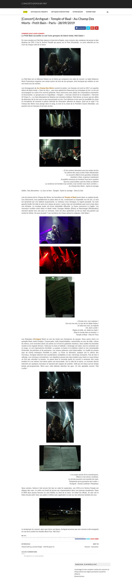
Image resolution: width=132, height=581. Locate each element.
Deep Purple (92, 96)
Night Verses (92, 132)
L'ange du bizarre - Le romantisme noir (101, 254)
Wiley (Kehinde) (93, 355)
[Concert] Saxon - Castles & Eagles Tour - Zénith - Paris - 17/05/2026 (109, 61)
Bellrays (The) (93, 83)
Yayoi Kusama (93, 357)
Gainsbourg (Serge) (94, 223)
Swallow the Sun (93, 150)
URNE (90, 154)
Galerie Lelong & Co (95, 227)
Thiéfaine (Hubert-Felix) (96, 152)
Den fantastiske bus (95, 209)
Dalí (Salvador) (93, 205)
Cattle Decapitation (95, 89)
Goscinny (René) (93, 234)
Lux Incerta (91, 114)
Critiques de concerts (25, 15)
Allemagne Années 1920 (96, 171)
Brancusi (91, 191)
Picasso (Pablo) (93, 329)
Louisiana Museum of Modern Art (99, 258)
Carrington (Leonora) (95, 199)
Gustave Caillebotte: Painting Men (100, 238)
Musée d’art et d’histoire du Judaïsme (101, 313)
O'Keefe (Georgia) (94, 317)
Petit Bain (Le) (39, 553)
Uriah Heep (92, 158)
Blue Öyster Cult (93, 87)
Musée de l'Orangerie (95, 303)
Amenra (90, 81)
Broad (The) (92, 193)
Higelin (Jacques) (94, 102)
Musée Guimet (93, 294)
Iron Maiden (92, 106)
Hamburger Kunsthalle (96, 240)
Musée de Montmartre (96, 300)
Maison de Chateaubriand (97, 268)
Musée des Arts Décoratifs (97, 305)
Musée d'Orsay (93, 298)
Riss (89, 333)
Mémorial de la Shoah (95, 315)
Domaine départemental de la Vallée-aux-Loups (104, 213)
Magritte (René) (93, 264)
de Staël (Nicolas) (94, 365)
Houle (90, 104)
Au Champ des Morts (27, 553)
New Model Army (94, 130)
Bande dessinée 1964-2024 (97, 185)
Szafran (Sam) (92, 343)
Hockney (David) (94, 248)
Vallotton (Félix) (93, 347)
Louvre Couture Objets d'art (97, 260)
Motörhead (92, 128)
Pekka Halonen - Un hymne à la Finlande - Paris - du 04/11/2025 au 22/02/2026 (106, 326)
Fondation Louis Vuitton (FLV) (98, 221)
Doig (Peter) (92, 211)
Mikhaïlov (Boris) (94, 284)
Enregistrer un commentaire (20, 571)
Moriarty (91, 126)
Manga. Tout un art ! (95, 276)
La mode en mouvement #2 (97, 256)
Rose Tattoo (92, 142)
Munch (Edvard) (93, 290)
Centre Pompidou (94, 201)
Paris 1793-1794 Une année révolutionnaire (103, 323)
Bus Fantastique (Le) (95, 195)
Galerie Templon (93, 228)
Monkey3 (91, 120)
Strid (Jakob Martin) (95, 341)
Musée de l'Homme (94, 302)
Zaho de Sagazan (94, 160)
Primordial (91, 140)
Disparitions (77, 15)
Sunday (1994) (93, 148)
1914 (89, 77)
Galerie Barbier (93, 225)
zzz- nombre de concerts (63, 553)
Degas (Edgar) (93, 207)
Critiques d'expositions (47, 15)
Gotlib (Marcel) (93, 236)
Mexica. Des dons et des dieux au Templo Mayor (105, 280)
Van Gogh (91, 349)
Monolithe (91, 124)
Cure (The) (91, 93)
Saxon (90, 146)
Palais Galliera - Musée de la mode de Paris (103, 319)
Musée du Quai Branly (95, 311)
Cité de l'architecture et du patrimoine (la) (102, 203)
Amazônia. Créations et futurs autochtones (103, 173)
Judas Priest (92, 108)
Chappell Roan (93, 91)
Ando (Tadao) (92, 175)
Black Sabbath (93, 85)
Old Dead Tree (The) (95, 134)
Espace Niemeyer (94, 217)
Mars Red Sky (92, 116)
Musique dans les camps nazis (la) (99, 292)
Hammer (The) (93, 242)
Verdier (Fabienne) (94, 351)
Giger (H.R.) (92, 232)
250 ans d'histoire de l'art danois (99, 169)
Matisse (90, 278)
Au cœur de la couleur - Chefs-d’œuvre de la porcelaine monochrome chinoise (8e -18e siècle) (105, 180)
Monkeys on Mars (94, 122)
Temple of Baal (49, 553)
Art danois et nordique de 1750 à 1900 (101, 177)
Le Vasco (91, 112)
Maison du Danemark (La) (97, 270)
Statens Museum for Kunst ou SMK (100, 339)
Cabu (89, 197)
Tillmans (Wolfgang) (95, 345)
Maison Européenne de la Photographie (101, 266)
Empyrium (91, 100)
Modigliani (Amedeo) (95, 286)
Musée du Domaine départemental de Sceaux (103, 307)
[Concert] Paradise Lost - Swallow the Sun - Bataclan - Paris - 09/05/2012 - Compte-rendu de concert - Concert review (109, 53)
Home (12, 15)
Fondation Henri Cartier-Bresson (99, 219)
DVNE (90, 94)
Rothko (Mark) (93, 335)
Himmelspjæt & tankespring (98, 246)
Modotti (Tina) (93, 288)
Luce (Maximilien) (94, 262)
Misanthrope (92, 118)
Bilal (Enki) (91, 187)
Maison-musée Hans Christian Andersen (102, 272)
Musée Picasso (93, 296)
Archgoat (15, 553)
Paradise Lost (92, 138)
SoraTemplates (22, 578)
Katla (89, 110)
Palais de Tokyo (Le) (95, 321)
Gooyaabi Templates (46, 578)
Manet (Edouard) (94, 274)
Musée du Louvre (94, 309)
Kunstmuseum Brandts (96, 250)
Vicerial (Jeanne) (93, 353)
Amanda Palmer (93, 79)
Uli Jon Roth (92, 156)
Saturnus (91, 144)
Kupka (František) (94, 252)
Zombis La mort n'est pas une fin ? (99, 359)
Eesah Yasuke (92, 98)
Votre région (64, 15)
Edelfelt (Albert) (93, 215)
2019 (9, 553)
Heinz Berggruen (94, 244)
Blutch (90, 189)
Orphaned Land (93, 136)
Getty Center (92, 230)
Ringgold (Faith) (93, 331)
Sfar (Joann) (92, 337)
